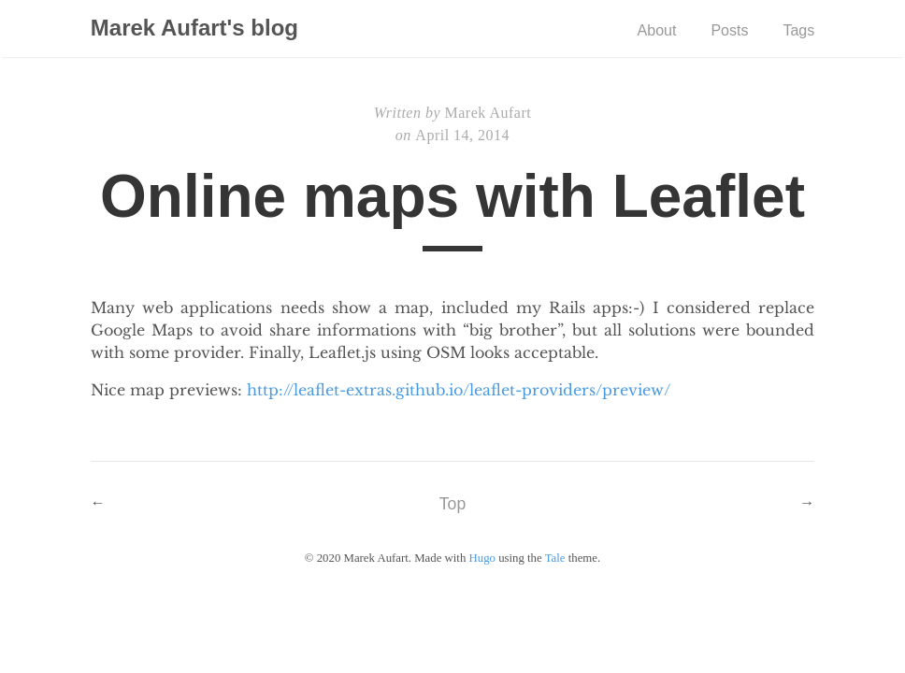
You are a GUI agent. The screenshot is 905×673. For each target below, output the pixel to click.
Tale (555, 558)
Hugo (482, 558)
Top (452, 503)
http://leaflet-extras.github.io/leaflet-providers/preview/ (458, 389)
